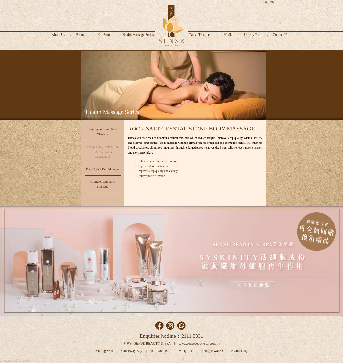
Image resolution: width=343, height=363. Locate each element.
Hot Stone (104, 35)
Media (228, 35)
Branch (81, 35)
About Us (58, 35)
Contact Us (280, 35)
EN (272, 2)
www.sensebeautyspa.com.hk (199, 343)
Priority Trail (253, 35)
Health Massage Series (138, 35)
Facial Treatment (201, 35)
